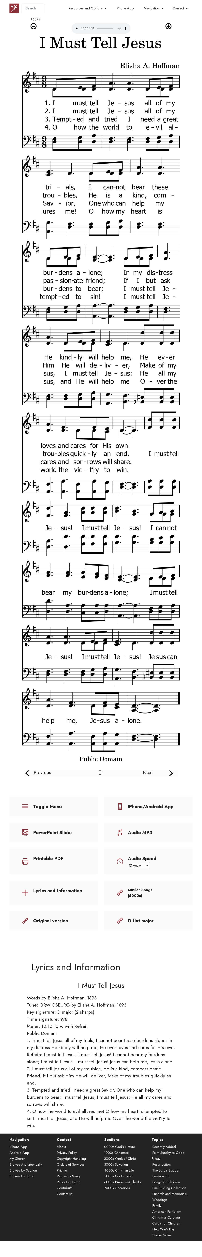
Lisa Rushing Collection (169, 1195)
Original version (50, 920)
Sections (112, 1146)
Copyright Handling (71, 1165)
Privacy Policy (67, 1159)
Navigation (152, 8)
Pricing (62, 1177)
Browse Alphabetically (25, 1171)
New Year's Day (163, 1236)
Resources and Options (85, 8)
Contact (178, 8)
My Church (17, 1165)
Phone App (125, 8)
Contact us (64, 1201)
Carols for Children (166, 1230)
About (61, 1153)
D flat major (141, 920)
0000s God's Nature (119, 1153)
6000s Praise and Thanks (122, 1189)
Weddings (159, 1206)
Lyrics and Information (57, 890)
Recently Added (164, 1153)
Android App (19, 1159)
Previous (42, 772)
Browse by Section (23, 1177)
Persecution (160, 1183)
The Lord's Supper (166, 1177)
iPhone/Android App (150, 806)
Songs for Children (166, 1189)
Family (156, 1212)
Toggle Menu (47, 806)
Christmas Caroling (166, 1224)
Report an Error (68, 1189)
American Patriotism (166, 1218)
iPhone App (18, 1153)
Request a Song (68, 1183)
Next (147, 772)
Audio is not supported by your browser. (101, 28)
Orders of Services (70, 1171)
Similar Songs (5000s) (140, 892)
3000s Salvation (116, 1171)
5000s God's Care (118, 1183)
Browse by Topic (21, 1183)
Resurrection (161, 1171)
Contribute (65, 1195)
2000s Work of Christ (120, 1165)
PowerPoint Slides (53, 832)
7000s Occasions (117, 1195)
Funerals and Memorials (169, 1201)
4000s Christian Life (119, 1177)
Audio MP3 (140, 832)
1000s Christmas (116, 1159)
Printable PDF (48, 858)
